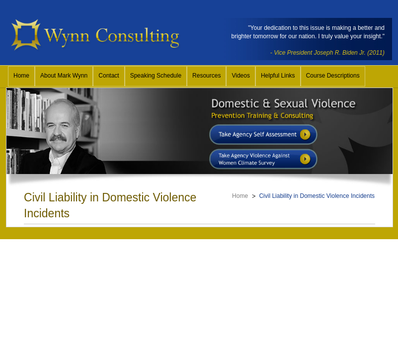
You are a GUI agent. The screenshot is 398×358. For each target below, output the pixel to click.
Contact (108, 75)
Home (21, 75)
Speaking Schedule (155, 75)
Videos (240, 75)
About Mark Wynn (63, 75)
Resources (206, 75)
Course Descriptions (333, 75)
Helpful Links (278, 75)
